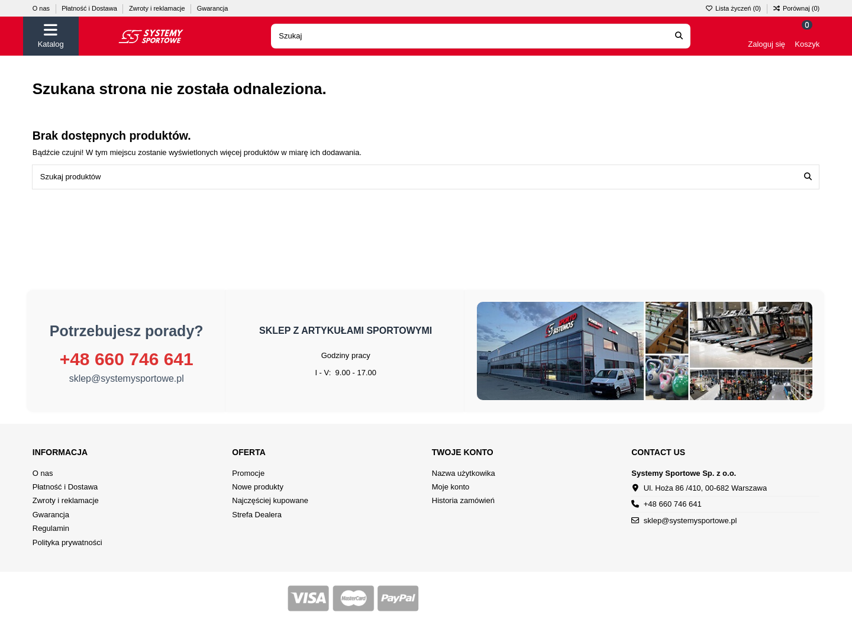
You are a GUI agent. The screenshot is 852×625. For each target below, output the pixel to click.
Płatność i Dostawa (90, 8)
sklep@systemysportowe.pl (126, 378)
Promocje (248, 473)
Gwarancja (212, 8)
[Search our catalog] (678, 36)
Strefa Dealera (257, 514)
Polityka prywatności (67, 542)
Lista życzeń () (734, 8)
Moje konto (451, 486)
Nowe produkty (257, 486)
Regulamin (51, 528)
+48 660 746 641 (126, 359)
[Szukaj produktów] (807, 177)
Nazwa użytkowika (463, 473)
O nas (42, 8)
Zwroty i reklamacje (158, 8)
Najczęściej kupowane (270, 500)
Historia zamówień (463, 500)
